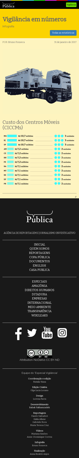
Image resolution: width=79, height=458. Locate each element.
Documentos (39, 261)
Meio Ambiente (39, 307)
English (39, 265)
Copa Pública (39, 257)
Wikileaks (39, 315)
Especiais (39, 281)
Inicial (39, 244)
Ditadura (39, 294)
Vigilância (71, 4)
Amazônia (39, 286)
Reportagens (39, 253)
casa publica (39, 270)
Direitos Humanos (39, 290)
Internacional (39, 303)
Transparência (39, 311)
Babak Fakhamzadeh (39, 407)
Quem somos (39, 248)
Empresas (39, 298)
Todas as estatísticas (63, 32)
